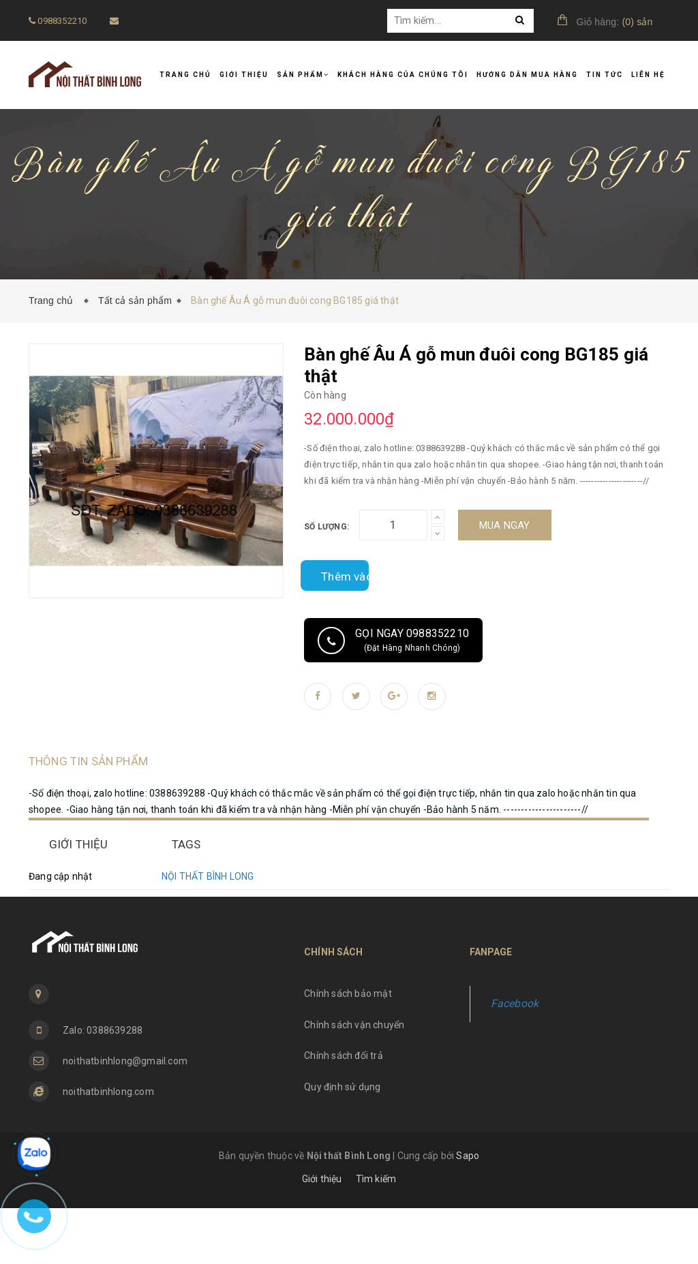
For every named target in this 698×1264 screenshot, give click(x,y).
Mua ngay (504, 525)
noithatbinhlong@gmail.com (125, 1116)
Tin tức (604, 74)
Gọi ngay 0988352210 (393, 640)
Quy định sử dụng (342, 1142)
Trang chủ (185, 74)
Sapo (467, 1211)
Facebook (515, 1059)
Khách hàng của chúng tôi (402, 74)
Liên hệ (648, 74)
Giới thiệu (244, 74)
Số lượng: (326, 526)
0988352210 (58, 21)
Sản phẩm (303, 74)
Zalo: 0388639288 (102, 1086)
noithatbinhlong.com (108, 1147)
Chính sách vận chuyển (354, 1080)
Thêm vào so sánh (335, 575)
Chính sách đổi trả (343, 1111)
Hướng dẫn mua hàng (527, 74)
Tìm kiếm (376, 1234)
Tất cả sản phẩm (135, 300)
